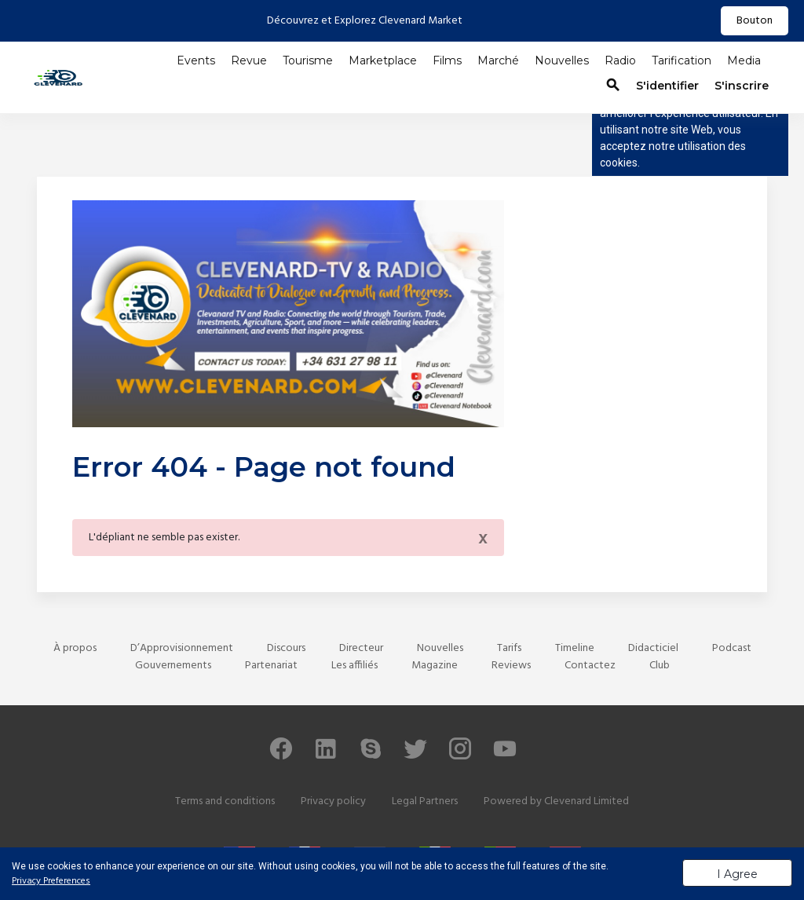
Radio (620, 60)
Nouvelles (562, 60)
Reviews (511, 666)
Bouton (754, 21)
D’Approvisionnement (181, 648)
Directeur (361, 648)
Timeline (574, 648)
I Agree (737, 874)
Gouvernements (173, 666)
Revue (249, 60)
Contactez (590, 666)
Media (744, 60)
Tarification (681, 60)
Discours (286, 648)
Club (659, 666)
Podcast (731, 648)
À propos (75, 648)
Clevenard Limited (586, 801)
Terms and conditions (225, 801)
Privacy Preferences (51, 881)
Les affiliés (354, 666)
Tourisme (308, 60)
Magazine (434, 666)
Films (447, 60)
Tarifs (509, 648)
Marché (498, 60)
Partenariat (271, 666)
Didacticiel (653, 648)
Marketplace (383, 60)
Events (196, 60)
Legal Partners (425, 801)
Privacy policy (333, 801)
